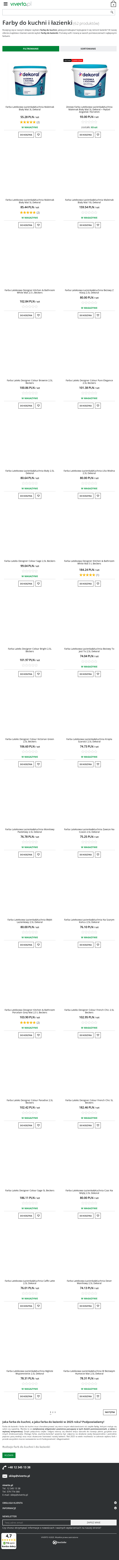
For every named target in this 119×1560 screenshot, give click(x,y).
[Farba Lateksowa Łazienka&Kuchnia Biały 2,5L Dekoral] (29, 472)
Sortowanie (88, 48)
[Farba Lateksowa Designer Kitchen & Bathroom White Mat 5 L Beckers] (89, 562)
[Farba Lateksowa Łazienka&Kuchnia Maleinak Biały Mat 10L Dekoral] (89, 201)
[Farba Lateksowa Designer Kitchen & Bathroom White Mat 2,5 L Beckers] (30, 291)
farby (96, 1426)
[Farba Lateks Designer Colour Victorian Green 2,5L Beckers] (29, 740)
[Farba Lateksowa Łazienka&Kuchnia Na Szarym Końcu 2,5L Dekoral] (89, 921)
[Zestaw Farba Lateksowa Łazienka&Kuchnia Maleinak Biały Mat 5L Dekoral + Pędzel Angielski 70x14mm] (89, 109)
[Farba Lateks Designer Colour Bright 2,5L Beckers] (30, 650)
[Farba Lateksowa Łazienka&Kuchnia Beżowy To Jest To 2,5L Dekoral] (89, 650)
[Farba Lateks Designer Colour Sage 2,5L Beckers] (29, 560)
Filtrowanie (31, 48)
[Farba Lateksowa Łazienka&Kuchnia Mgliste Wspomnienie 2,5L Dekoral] (30, 1372)
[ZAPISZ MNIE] (93, 1522)
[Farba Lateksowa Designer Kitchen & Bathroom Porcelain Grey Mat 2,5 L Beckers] (30, 1011)
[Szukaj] (112, 12)
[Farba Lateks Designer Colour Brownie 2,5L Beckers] (30, 381)
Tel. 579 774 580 (11, 1491)
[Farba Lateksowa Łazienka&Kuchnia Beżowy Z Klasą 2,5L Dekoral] (89, 291)
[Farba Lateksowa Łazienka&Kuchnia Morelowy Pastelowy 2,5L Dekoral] (29, 830)
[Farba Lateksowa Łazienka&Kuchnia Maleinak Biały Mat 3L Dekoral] (30, 108)
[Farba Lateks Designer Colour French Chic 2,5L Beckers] (89, 1011)
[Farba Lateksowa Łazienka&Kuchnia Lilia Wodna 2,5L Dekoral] (89, 472)
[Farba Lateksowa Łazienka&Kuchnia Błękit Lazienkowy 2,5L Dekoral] (30, 921)
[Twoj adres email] (37, 1522)
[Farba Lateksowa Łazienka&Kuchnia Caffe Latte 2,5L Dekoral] (30, 1282)
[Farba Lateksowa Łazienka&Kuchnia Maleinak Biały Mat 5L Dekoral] (30, 201)
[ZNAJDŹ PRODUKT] (56, 12)
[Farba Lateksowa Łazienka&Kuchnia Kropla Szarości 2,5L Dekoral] (89, 740)
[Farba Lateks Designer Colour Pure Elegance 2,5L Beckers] (89, 381)
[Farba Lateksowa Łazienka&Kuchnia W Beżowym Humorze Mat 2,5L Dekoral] (89, 1372)
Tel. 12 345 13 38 (11, 1488)
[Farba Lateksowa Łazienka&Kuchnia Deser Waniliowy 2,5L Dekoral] (89, 1282)
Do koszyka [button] (26, 134)
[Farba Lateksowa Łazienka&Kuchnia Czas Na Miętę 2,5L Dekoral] (89, 1191)
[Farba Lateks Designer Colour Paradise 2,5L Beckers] (30, 1101)
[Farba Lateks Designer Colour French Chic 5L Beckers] (89, 1101)
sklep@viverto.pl (19, 1476)
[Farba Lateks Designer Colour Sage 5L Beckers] (29, 1190)
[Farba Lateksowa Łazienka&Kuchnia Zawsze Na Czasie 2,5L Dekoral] (89, 830)
